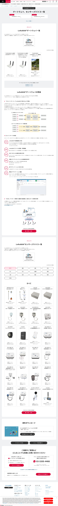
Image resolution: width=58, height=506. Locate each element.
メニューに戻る (28, 21)
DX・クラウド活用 (27, 490)
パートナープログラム (48, 486)
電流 (48, 274)
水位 (48, 268)
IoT (35, 492)
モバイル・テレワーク (38, 486)
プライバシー (37, 496)
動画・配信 (36, 493)
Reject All (48, 500)
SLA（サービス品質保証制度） (18, 490)
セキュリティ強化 (27, 487)
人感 (10, 274)
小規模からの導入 (27, 493)
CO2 (10, 271)
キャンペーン (47, 494)
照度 (48, 271)
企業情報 (9, 487)
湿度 (35, 268)
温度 (23, 268)
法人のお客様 (6, 6)
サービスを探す (11, 6)
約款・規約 (15, 489)
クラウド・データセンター (38, 489)
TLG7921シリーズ (29, 85)
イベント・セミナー (17, 494)
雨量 (35, 274)
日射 (23, 274)
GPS (23, 271)
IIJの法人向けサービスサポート (49, 491)
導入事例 (46, 485)
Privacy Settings (48, 498)
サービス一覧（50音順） (17, 487)
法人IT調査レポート (17, 495)
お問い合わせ (47, 490)
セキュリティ (37, 490)
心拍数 (35, 271)
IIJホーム (2, 6)
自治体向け (26, 492)
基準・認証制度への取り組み (18, 491)
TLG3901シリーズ (29, 84)
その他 (10, 278)
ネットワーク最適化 (27, 489)
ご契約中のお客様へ (48, 487)
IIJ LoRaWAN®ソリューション (17, 6)
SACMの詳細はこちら (8, 205)
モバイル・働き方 (27, 491)
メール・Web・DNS (37, 491)
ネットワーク (37, 487)
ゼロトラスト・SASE (27, 486)
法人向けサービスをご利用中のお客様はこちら (29, 469)
